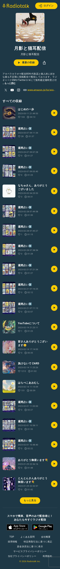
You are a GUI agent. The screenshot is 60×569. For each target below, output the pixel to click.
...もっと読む (9, 83)
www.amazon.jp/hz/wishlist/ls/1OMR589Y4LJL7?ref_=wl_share (40, 90)
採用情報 (12, 541)
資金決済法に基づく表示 (30, 546)
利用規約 (47, 556)
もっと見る (30, 500)
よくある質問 (27, 537)
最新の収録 (26, 63)
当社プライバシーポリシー (22, 556)
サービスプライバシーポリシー (30, 551)
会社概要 (46, 537)
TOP (11, 537)
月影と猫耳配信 (30, 54)
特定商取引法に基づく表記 (38, 541)
